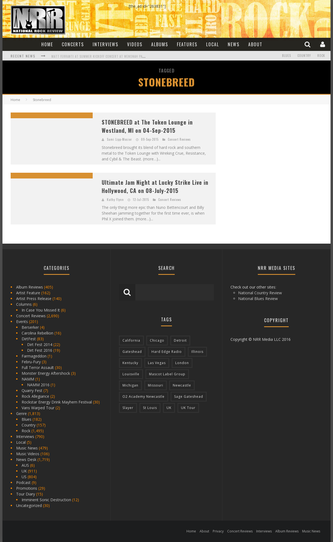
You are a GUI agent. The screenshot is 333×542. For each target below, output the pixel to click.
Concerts (73, 44)
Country (304, 56)
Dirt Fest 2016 (39, 350)
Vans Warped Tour (38, 407)
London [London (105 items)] (182, 363)
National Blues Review (258, 298)
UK (24, 471)
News (233, 44)
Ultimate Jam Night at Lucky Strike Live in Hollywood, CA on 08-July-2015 (155, 186)
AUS (25, 465)
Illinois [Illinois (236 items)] (197, 351)
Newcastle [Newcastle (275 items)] (182, 385)
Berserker (30, 327)
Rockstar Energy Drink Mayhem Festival (57, 402)
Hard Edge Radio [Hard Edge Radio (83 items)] (166, 351)
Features (187, 44)
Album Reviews (29, 287)
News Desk (26, 459)
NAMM (28, 379)
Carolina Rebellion (37, 333)
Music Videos (27, 453)
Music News (27, 448)
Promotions (26, 488)
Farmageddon (34, 356)
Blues (286, 56)
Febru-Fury (31, 361)
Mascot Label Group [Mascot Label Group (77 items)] (167, 374)
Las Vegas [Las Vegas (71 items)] (157, 363)
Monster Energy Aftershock (46, 373)
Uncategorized (29, 505)
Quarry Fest (32, 390)
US (24, 476)
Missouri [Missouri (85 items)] (155, 385)
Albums (159, 44)
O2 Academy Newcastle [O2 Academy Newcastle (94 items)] (143, 396)
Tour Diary (25, 494)
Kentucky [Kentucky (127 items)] (130, 363)
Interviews (105, 44)
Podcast (23, 482)
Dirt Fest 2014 (39, 344)
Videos (134, 44)
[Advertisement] (265, 147)
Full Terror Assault (38, 367)
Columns (24, 304)
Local (212, 44)
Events (22, 321)
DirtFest (29, 338)
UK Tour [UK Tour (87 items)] (188, 407)
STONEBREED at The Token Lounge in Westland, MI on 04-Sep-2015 (147, 126)
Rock (321, 56)
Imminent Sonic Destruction (46, 499)
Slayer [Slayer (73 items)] (127, 407)
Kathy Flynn (115, 199)
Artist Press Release (33, 298)
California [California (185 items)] (131, 340)
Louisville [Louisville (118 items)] (130, 374)
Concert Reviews (179, 139)
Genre (21, 413)
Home (47, 44)
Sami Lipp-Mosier (119, 139)
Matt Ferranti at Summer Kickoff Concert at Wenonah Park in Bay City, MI (110, 56)
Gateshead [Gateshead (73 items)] (132, 351)
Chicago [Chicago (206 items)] (157, 340)
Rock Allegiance (35, 396)
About (255, 44)
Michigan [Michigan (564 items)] (130, 385)
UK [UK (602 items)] (168, 407)
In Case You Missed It (41, 310)
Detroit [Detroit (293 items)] (180, 340)
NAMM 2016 (38, 384)
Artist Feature (28, 292)
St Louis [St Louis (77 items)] (150, 407)
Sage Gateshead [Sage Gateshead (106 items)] (188, 396)
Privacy (218, 531)
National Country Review (260, 292)
